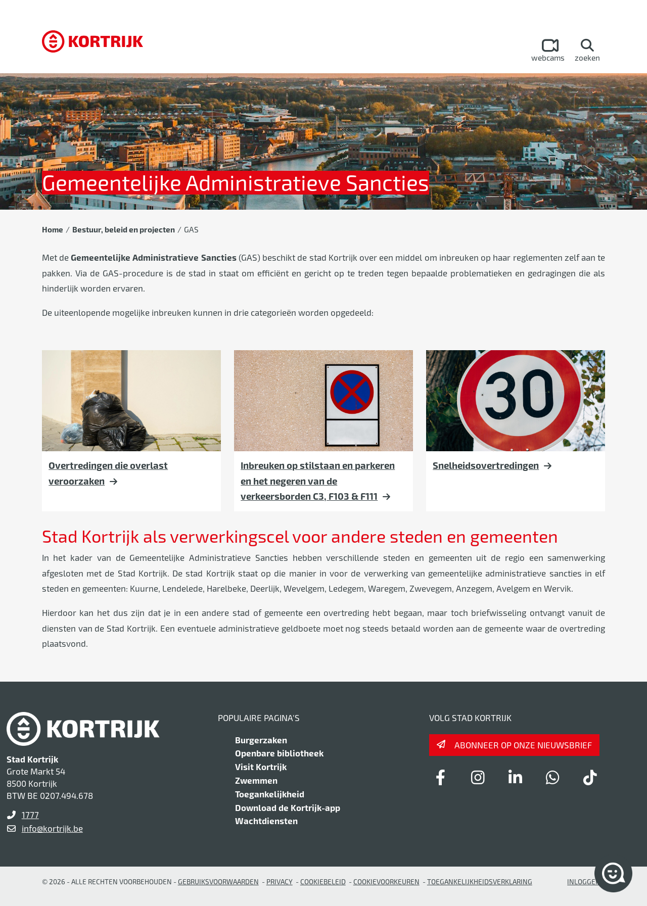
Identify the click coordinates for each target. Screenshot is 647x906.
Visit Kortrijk (261, 766)
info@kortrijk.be (52, 828)
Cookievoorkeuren (386, 881)
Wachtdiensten (266, 821)
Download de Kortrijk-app (287, 807)
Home (52, 229)
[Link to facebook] (440, 777)
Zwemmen (256, 780)
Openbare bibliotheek (279, 753)
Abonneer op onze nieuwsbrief (523, 745)
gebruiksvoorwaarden (218, 881)
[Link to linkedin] (515, 777)
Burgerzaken (261, 740)
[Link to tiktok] (590, 777)
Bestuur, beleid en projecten (123, 229)
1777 (30, 814)
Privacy (279, 881)
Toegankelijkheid (269, 794)
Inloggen (583, 881)
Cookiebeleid (323, 881)
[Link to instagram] (478, 777)
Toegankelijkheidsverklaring (479, 881)
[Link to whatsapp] (552, 777)
